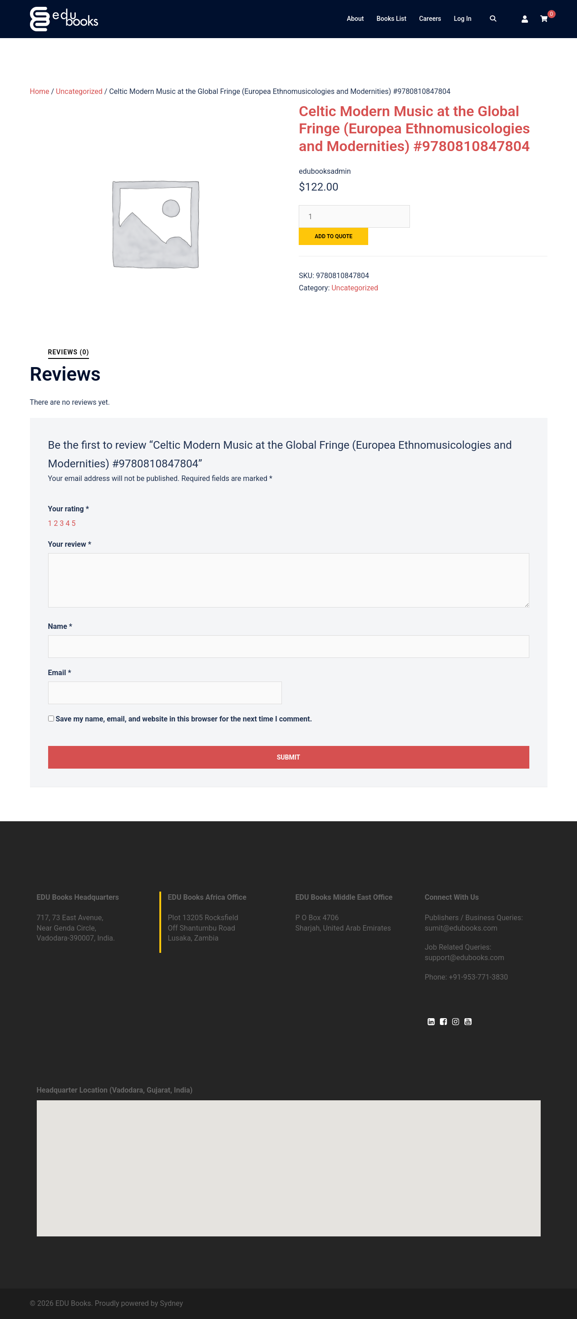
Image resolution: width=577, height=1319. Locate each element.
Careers (430, 18)
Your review (69, 544)
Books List (391, 18)
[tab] (68, 352)
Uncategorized (79, 91)
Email (59, 672)
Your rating (68, 509)
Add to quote (333, 236)
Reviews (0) (68, 352)
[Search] (493, 19)
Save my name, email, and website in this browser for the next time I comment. (183, 719)
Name (60, 626)
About (355, 18)
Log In (463, 18)
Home (39, 91)
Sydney (171, 1303)
